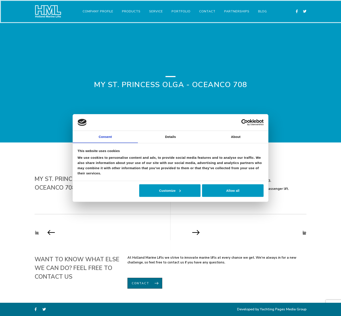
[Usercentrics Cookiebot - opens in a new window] (245, 122)
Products (130, 11)
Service (155, 11)
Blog (261, 11)
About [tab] (236, 136)
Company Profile (97, 11)
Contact (207, 11)
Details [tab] (170, 136)
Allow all (232, 190)
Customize (170, 190)
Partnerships (236, 11)
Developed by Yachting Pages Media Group (271, 309)
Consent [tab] (105, 136)
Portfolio (180, 11)
